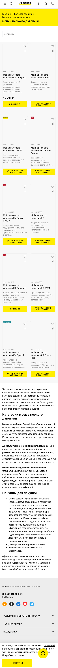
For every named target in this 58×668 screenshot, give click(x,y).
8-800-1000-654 (12, 594)
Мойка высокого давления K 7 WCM (12, 149)
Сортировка (16, 34)
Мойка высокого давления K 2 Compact (14, 286)
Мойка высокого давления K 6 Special (13, 354)
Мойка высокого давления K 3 (39, 216)
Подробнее (15, 309)
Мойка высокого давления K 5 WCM (40, 286)
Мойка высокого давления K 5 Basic (40, 76)
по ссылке (19, 655)
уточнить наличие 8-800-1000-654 (43, 104)
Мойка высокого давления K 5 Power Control (41, 150)
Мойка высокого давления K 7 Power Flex (41, 355)
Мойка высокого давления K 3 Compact (14, 76)
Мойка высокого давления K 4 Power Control (13, 218)
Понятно (17, 662)
